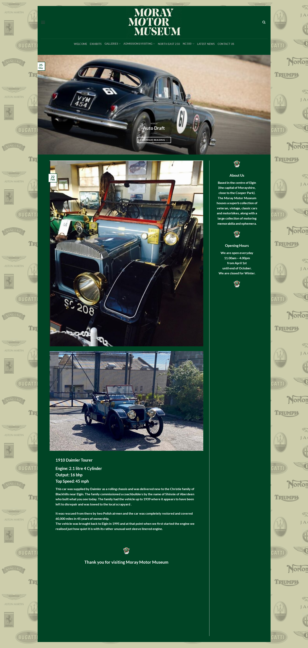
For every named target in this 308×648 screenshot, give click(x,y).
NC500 (188, 44)
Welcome (80, 43)
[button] (43, 22)
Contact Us (226, 43)
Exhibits (96, 43)
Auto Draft (154, 128)
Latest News (206, 43)
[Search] (264, 22)
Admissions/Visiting (139, 44)
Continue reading (154, 140)
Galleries (113, 44)
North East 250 (169, 43)
